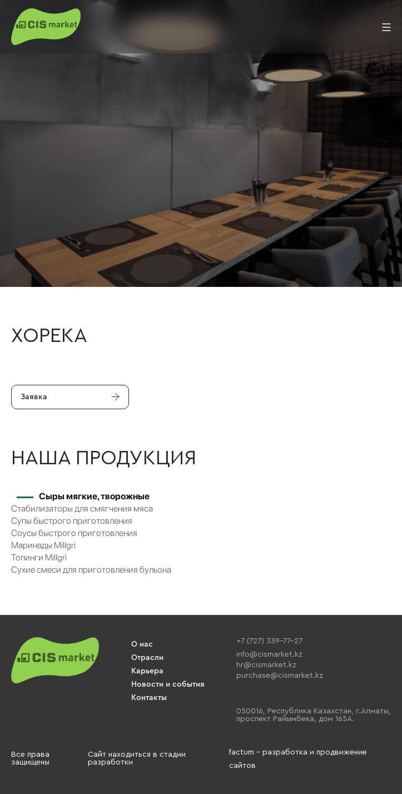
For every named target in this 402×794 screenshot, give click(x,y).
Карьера (147, 671)
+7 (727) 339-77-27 (269, 641)
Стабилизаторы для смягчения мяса (82, 508)
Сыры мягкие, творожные (94, 496)
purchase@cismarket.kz (279, 675)
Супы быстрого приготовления (71, 520)
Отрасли (147, 658)
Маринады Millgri (43, 545)
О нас (142, 644)
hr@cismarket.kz (266, 665)
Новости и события (168, 684)
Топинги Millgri (39, 557)
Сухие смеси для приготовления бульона (91, 569)
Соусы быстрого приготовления (74, 533)
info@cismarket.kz (269, 654)
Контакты (149, 698)
